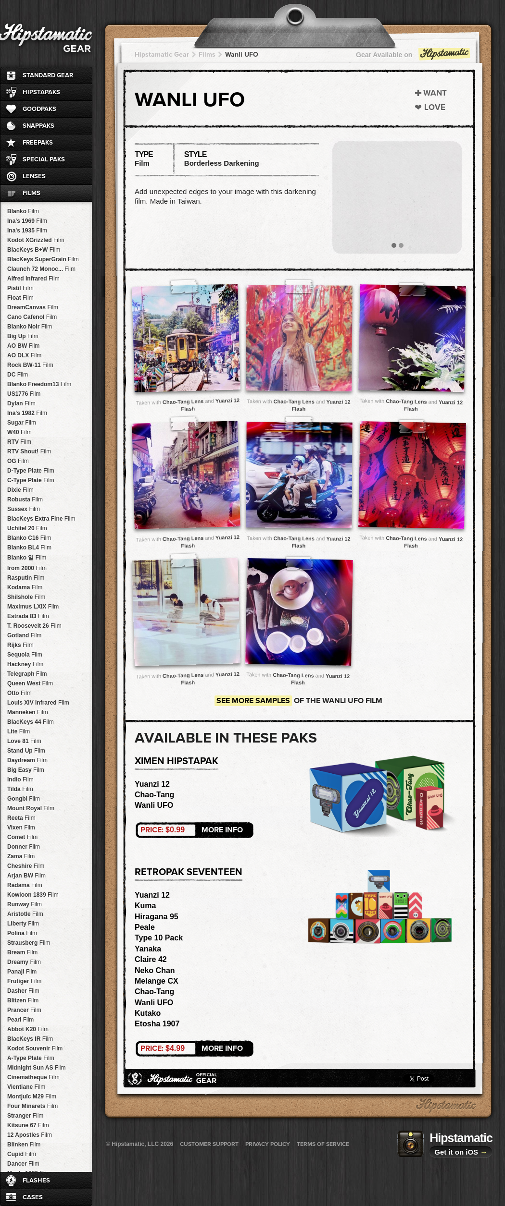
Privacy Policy (267, 1144)
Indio (20, 779)
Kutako (148, 1013)
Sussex (23, 509)
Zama (21, 856)
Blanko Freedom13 (39, 384)
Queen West (30, 683)
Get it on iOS (460, 1152)
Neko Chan (155, 970)
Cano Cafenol (32, 317)
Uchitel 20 (27, 528)
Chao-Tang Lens (183, 401)
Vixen (21, 827)
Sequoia (24, 654)
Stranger (25, 1115)
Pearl (20, 1019)
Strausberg (28, 942)
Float (20, 297)
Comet (22, 837)
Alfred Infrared (33, 278)
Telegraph (27, 673)
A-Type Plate (30, 1058)
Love (434, 107)
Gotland (24, 635)
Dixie (20, 490)
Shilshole (26, 597)
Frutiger (24, 981)
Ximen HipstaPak (176, 761)
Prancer (24, 1010)
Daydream (27, 760)
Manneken (27, 712)
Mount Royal (30, 808)
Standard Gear (48, 75)
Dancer (23, 1163)
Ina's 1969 (27, 221)
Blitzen (22, 1000)
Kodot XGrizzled (35, 240)
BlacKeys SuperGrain (43, 259)
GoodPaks (39, 109)
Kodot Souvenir (35, 1048)
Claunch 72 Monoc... (41, 269)
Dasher (23, 990)
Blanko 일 (26, 557)
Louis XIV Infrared (38, 702)
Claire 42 (151, 959)
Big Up (22, 336)
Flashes (36, 1180)
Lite (18, 731)
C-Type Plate (30, 480)
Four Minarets (32, 1106)
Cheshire (25, 866)
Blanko (23, 211)
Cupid (21, 1154)
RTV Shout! (29, 451)
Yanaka (148, 949)
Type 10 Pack (159, 938)
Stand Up (26, 750)
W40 (19, 432)
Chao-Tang (154, 795)
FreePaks (38, 142)
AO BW (23, 345)
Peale (145, 927)
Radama (24, 885)
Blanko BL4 (29, 547)
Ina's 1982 (27, 413)
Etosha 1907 (157, 1024)
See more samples (253, 701)
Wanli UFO (241, 54)
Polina (22, 933)
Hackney (25, 664)
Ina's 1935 (27, 230)
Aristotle (25, 914)
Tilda (20, 789)
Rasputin (25, 577)
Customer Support (209, 1144)
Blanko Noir (29, 326)
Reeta (21, 818)
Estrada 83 (28, 616)
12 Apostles (29, 1135)
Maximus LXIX (33, 606)
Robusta (25, 499)
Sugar (21, 422)
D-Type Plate (30, 470)
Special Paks (44, 159)
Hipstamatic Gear (162, 54)
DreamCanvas (32, 307)
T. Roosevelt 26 (34, 625)
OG (18, 461)
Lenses (34, 176)
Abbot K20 (28, 1029)
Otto (19, 693)
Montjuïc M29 (31, 1096)
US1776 (23, 393)
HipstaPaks (41, 92)
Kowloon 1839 (33, 894)
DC (17, 374)
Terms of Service (323, 1144)
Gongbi (23, 798)
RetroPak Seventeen (188, 872)
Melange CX (156, 981)
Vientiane (26, 1087)
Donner (23, 846)
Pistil (20, 288)
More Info (191, 830)
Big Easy (25, 770)
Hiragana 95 (156, 917)
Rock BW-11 (30, 365)
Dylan (21, 403)
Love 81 (24, 741)
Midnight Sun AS (36, 1067)
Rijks (20, 645)
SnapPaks (38, 126)
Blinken (23, 1144)
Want (435, 93)
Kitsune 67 (28, 1125)
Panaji (22, 971)
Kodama (24, 587)
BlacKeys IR (30, 1038)
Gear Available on (413, 57)
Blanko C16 (29, 538)
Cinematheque (33, 1077)
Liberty (23, 923)
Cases (33, 1197)
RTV (19, 442)
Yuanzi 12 (152, 784)
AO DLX (24, 355)
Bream (22, 952)
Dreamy (24, 962)
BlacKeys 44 (30, 722)
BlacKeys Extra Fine (41, 518)
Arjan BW (26, 875)
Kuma (145, 905)
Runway (24, 904)
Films (31, 193)
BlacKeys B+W (33, 249)
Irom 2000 (27, 568)
